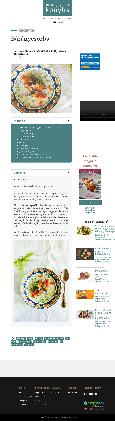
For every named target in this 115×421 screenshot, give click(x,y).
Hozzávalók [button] (41, 120)
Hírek (21, 393)
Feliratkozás (73, 393)
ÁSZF (37, 401)
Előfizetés (55, 393)
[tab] (41, 121)
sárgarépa (29, 345)
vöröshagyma (39, 342)
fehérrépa (20, 339)
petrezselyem (24, 342)
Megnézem (90, 202)
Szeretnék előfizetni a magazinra (90, 210)
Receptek (23, 401)
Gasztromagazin (25, 397)
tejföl (13, 342)
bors (67, 339)
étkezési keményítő (54, 339)
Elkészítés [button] (41, 172)
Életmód (22, 405)
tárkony (38, 339)
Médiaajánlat (40, 397)
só (61, 342)
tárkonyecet (17, 345)
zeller (30, 339)
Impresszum (40, 393)
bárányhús (53, 342)
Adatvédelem (40, 405)
